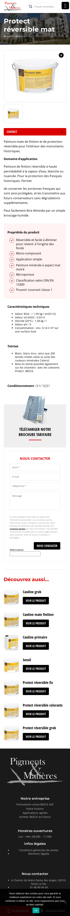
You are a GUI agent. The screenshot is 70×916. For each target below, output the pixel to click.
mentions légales (17, 528)
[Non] (65, 902)
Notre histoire (35, 808)
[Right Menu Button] (65, 5)
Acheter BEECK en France (35, 817)
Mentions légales (38, 853)
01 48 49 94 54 (39, 887)
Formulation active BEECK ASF (35, 804)
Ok (36, 910)
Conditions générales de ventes (38, 850)
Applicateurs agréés (35, 813)
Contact (35, 132)
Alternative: (17, 550)
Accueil (8, 36)
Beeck (19, 36)
